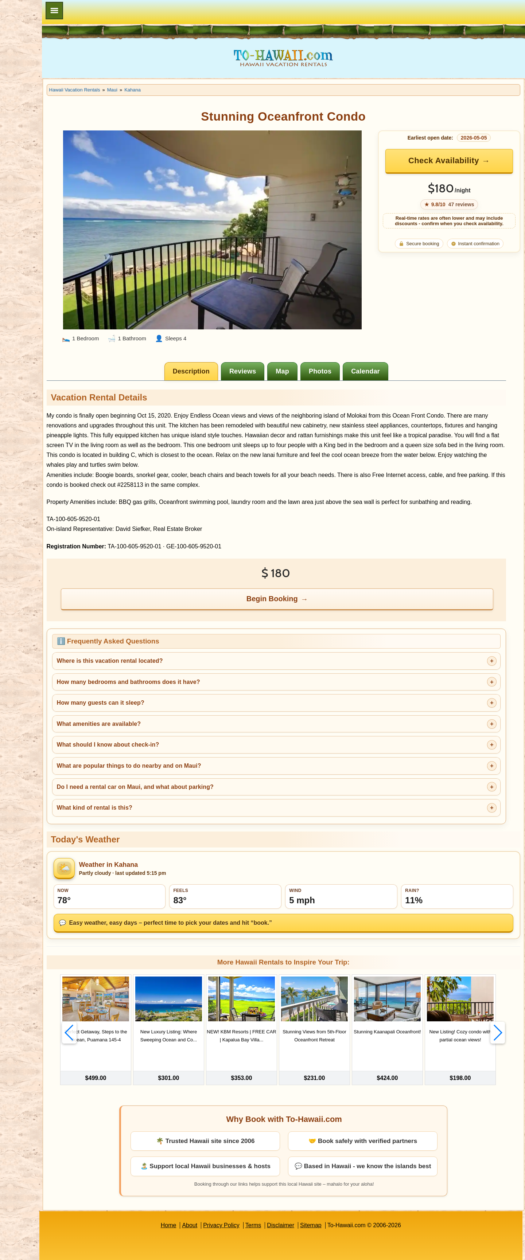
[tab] (220, 347)
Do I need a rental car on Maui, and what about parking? (191, 773)
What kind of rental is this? (151, 794)
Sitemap (339, 1201)
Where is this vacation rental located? (166, 647)
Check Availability (452, 160)
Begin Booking (301, 585)
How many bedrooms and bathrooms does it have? (185, 668)
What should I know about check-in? (164, 731)
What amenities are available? (155, 710)
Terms (282, 1201)
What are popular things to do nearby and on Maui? (185, 752)
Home (197, 1201)
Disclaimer (309, 1201)
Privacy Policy (250, 1201)
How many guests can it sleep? (157, 689)
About (218, 1201)
